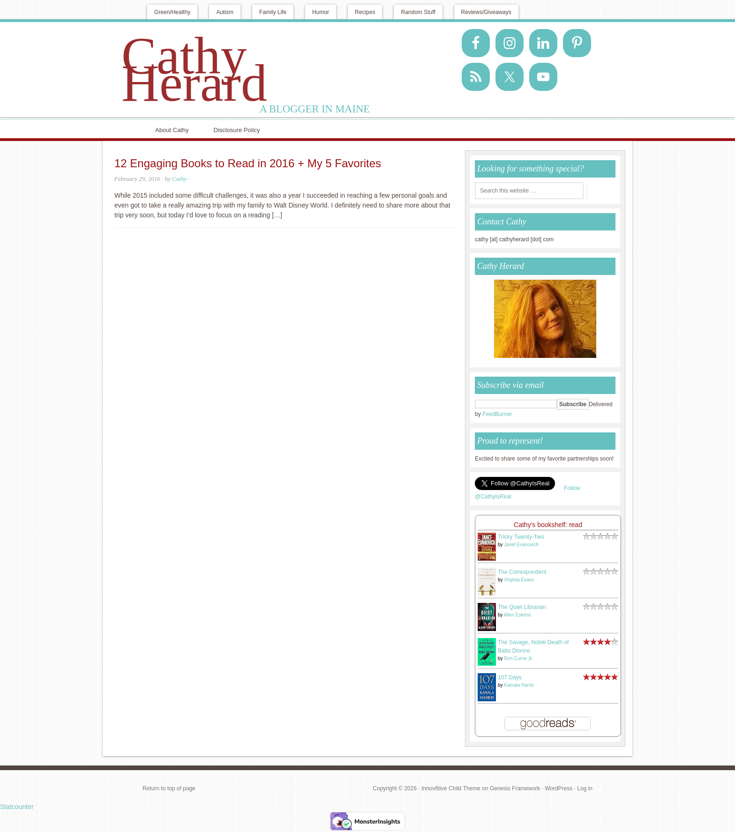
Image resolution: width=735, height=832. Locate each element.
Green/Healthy (172, 12)
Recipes (365, 12)
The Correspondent (522, 572)
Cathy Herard (194, 69)
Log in (584, 788)
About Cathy (172, 130)
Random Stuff (418, 12)
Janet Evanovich (521, 544)
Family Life (272, 12)
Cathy (179, 178)
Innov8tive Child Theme (450, 788)
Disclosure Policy (237, 130)
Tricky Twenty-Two (521, 537)
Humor (320, 12)
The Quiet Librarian (522, 607)
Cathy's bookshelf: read (548, 524)
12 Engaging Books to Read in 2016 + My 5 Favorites (247, 163)
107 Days (510, 677)
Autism (224, 12)
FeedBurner (497, 414)
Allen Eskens (517, 614)
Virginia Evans (519, 579)
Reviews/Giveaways (486, 12)
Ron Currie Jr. (518, 658)
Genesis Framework (515, 788)
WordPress (558, 788)
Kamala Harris (518, 685)
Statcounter (17, 806)
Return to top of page (168, 788)
